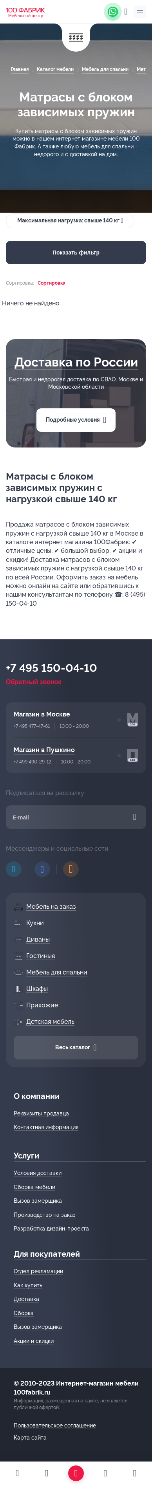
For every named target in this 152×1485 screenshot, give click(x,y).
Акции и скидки (34, 1341)
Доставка (26, 1299)
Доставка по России (76, 362)
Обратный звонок (33, 681)
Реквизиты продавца (41, 1113)
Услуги (26, 1155)
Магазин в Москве (42, 714)
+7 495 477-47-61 (32, 726)
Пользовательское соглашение (55, 1425)
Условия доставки (38, 1173)
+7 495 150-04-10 (51, 668)
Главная (20, 69)
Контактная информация (46, 1127)
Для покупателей (47, 1254)
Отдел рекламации (38, 1271)
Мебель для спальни (105, 69)
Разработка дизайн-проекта (51, 1228)
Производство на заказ (45, 1215)
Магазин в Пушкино (44, 750)
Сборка (24, 1313)
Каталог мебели (55, 69)
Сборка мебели (34, 1187)
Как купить (28, 1285)
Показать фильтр (76, 252)
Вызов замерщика (38, 1201)
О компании (37, 1096)
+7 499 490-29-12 (32, 762)
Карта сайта (30, 1437)
